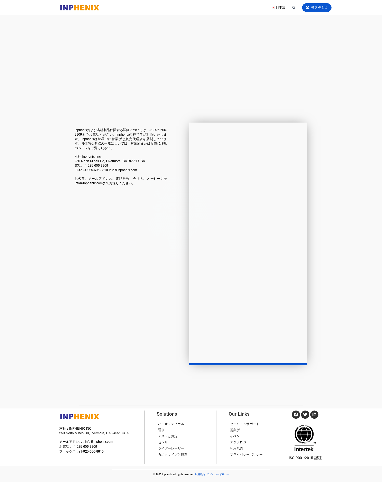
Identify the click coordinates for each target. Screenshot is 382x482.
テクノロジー (240, 442)
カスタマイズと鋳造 (172, 454)
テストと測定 (168, 436)
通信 (161, 430)
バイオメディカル (171, 424)
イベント (236, 436)
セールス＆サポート (244, 424)
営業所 (235, 430)
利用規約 (236, 448)
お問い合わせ (317, 7)
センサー (164, 442)
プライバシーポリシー (246, 454)
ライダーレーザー (171, 448)
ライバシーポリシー (218, 474)
